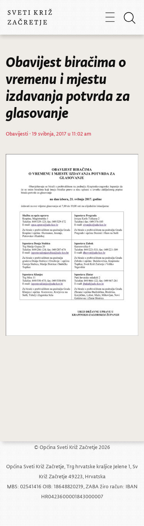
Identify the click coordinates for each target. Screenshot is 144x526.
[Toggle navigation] (110, 17)
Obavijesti (17, 133)
